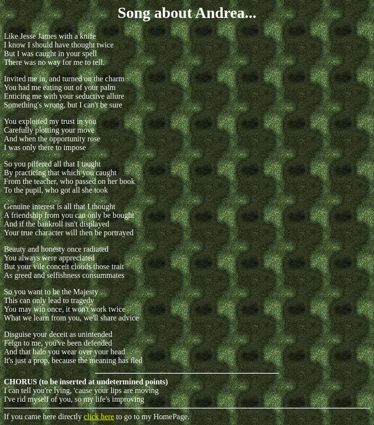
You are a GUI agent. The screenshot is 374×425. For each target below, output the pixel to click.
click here (99, 416)
